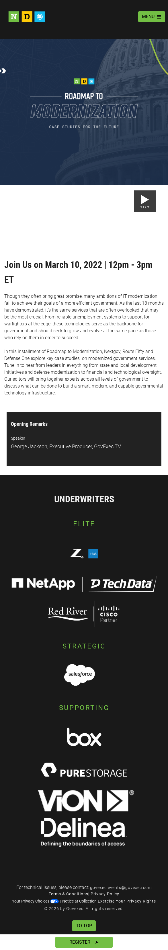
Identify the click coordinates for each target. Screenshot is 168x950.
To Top (84, 925)
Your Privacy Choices (35, 901)
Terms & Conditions (68, 894)
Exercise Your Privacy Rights (127, 901)
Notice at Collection (79, 901)
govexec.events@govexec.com (121, 887)
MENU (151, 16)
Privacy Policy (105, 894)
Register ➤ (84, 942)
